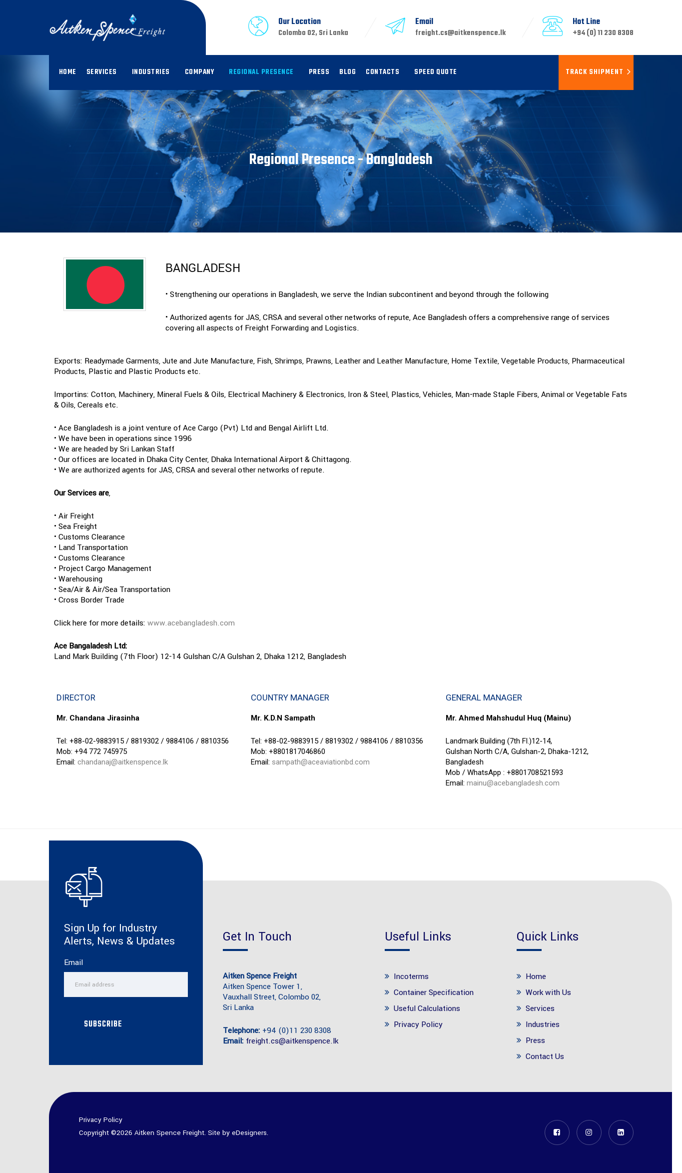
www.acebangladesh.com (191, 623)
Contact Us (545, 1056)
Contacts (382, 72)
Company (199, 72)
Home (67, 72)
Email (73, 963)
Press (319, 72)
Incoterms (411, 976)
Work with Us (548, 992)
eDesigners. (250, 1133)
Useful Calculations (427, 1008)
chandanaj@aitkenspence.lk (122, 762)
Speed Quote (435, 72)
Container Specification (434, 992)
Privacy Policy (418, 1024)
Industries (151, 72)
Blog (347, 72)
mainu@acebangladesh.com (513, 783)
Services (101, 72)
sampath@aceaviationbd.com (321, 762)
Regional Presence (261, 72)
